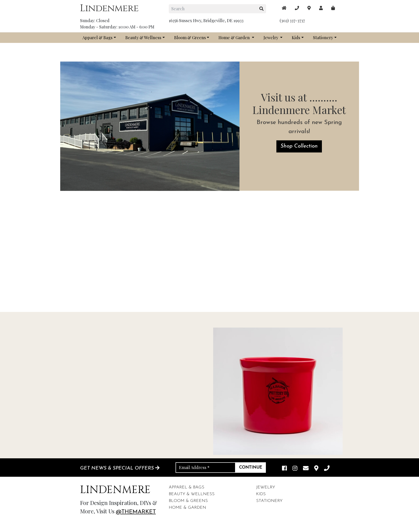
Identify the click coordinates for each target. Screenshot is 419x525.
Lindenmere (109, 8)
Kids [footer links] (261, 494)
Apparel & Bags (97, 37)
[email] (306, 468)
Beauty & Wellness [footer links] (192, 494)
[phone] (327, 468)
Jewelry (271, 37)
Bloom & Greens (190, 37)
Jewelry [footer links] (265, 487)
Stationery (323, 37)
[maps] (333, 8)
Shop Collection (299, 146)
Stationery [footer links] (269, 501)
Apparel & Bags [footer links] (186, 487)
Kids (296, 37)
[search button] (261, 8)
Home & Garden (234, 37)
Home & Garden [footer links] (187, 507)
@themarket (136, 512)
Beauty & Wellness (143, 37)
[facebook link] (284, 468)
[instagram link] (295, 468)
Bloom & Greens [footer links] (188, 501)
